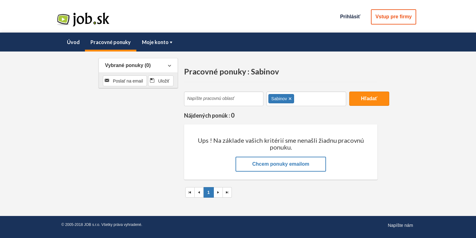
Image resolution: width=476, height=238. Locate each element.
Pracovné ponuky (110, 42)
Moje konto (158, 42)
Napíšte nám (400, 225)
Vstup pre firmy (393, 16)
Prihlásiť (350, 16)
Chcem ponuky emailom (280, 164)
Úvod (73, 42)
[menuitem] (73, 42)
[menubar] (238, 42)
